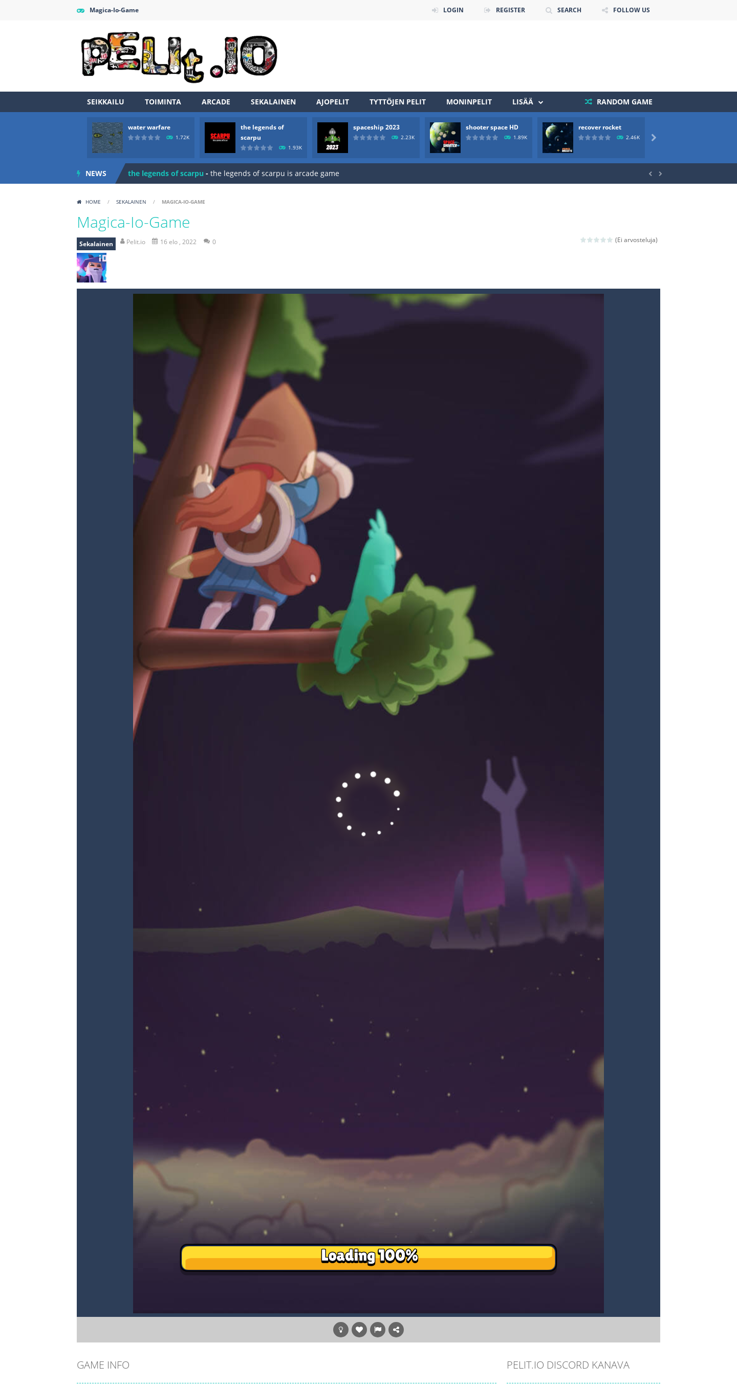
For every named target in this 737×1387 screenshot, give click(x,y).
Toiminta (163, 101)
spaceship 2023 (376, 127)
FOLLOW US (631, 10)
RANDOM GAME (624, 101)
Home (93, 201)
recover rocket (599, 127)
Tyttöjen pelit (398, 101)
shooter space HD (492, 127)
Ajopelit (332, 101)
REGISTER (510, 10)
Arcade (216, 101)
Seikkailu (105, 101)
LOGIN (453, 10)
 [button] (377, 1329)
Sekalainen (273, 101)
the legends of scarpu (166, 173)
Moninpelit (469, 101)
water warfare (149, 127)
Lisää (522, 101)
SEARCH (569, 10)
